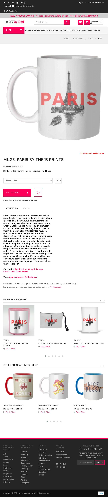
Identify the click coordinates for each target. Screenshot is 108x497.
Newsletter (43, 472)
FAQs (41, 466)
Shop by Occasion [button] (68, 30)
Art (4, 454)
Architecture (21, 269)
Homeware (78, 39)
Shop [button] (8, 30)
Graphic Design (35, 269)
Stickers (6, 482)
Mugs (90, 39)
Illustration (9, 271)
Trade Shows (44, 469)
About (54, 30)
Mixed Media (22, 271)
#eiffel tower (30, 277)
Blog (23, 2)
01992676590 (10, 11)
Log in (80, 3)
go (100, 462)
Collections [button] (85, 30)
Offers (41, 475)
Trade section (55, 287)
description (11, 208)
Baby (5, 465)
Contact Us (43, 449)
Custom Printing (41, 30)
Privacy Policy (27, 466)
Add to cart (17, 192)
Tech (5, 457)
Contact (24, 474)
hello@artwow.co (23, 6)
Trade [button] (97, 30)
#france (19, 277)
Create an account (96, 3)
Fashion (6, 462)
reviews (26, 208)
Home (28, 30)
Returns (24, 471)
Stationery (7, 468)
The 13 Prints (10, 349)
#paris (12, 277)
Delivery (24, 469)
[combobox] (28, 180)
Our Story (43, 452)
